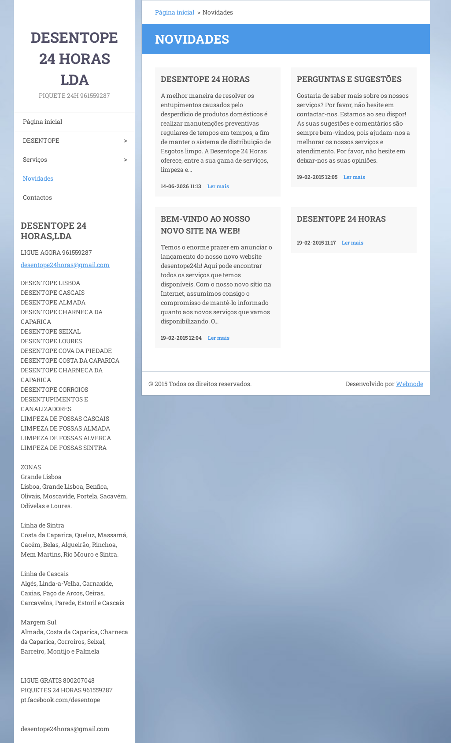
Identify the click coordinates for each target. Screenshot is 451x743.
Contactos (37, 197)
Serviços (35, 159)
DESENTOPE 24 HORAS (341, 218)
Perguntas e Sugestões (349, 79)
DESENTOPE (41, 140)
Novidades (38, 178)
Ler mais (218, 185)
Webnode (409, 383)
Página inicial (42, 121)
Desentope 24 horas (205, 79)
